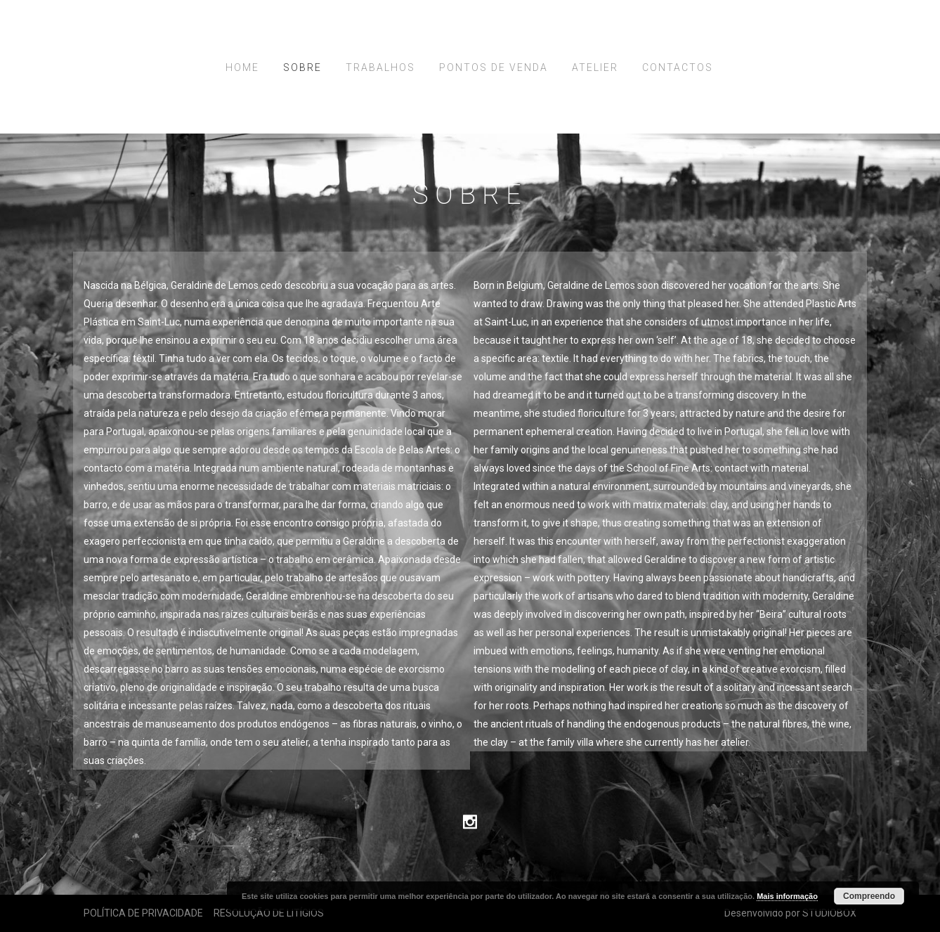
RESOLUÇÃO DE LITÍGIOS (269, 913)
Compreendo (869, 896)
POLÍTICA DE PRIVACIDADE (143, 913)
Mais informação (787, 896)
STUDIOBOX (829, 913)
